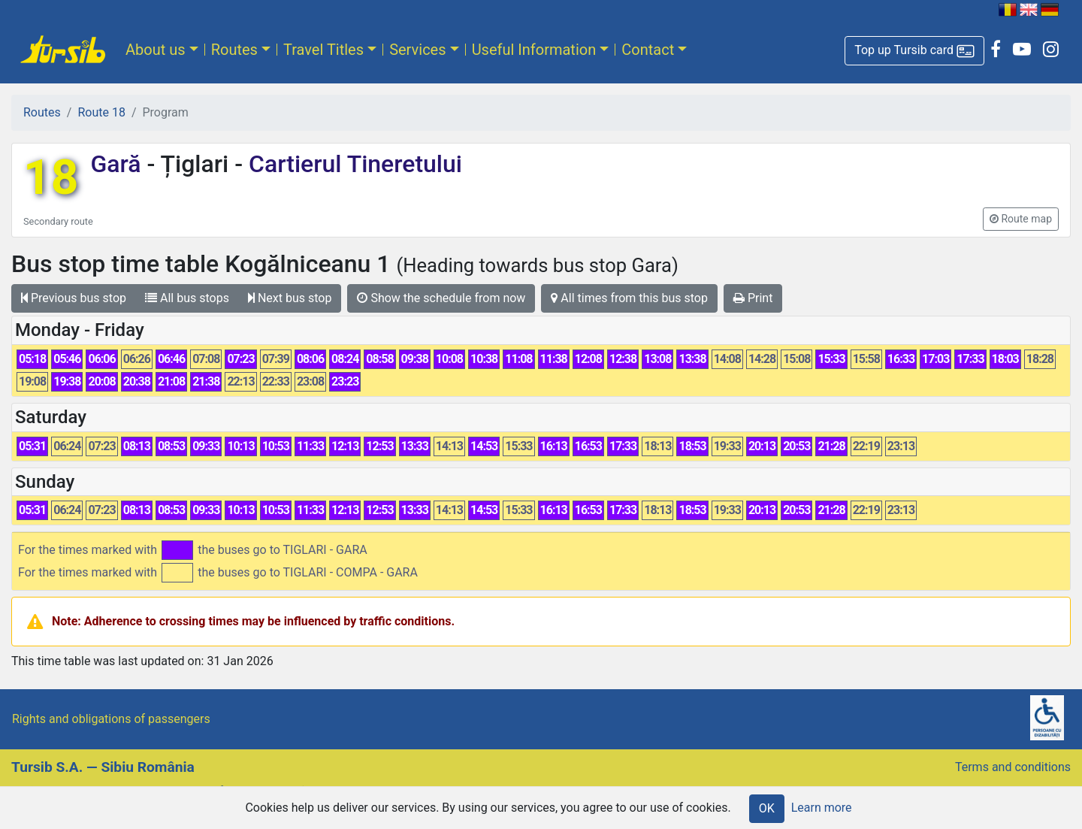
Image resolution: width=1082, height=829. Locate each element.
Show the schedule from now (441, 298)
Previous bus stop (73, 298)
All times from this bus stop (629, 298)
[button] (914, 50)
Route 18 (101, 112)
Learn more (821, 807)
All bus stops (187, 298)
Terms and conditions (1013, 767)
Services (417, 50)
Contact (647, 50)
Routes (234, 50)
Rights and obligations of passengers (111, 719)
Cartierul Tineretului (352, 164)
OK (767, 808)
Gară (118, 164)
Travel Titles (323, 50)
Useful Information (534, 50)
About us (155, 50)
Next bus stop (290, 298)
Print (752, 298)
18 (50, 178)
